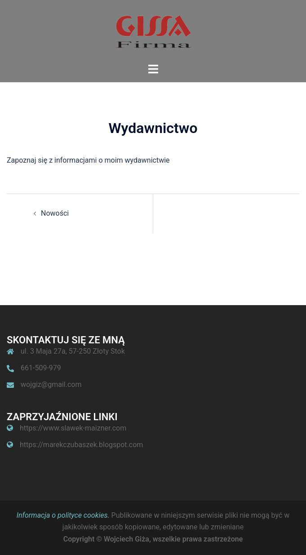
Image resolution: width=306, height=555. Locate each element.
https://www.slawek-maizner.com (73, 428)
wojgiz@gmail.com (51, 384)
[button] (287, 12)
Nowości (55, 213)
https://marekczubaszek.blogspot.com (81, 444)
